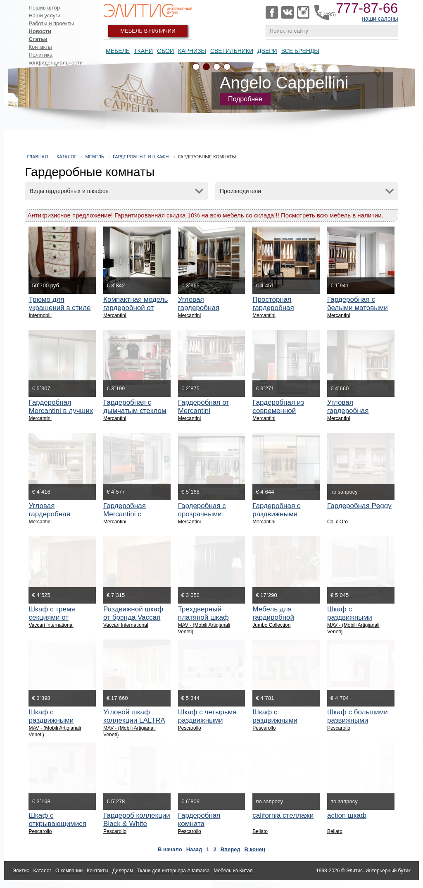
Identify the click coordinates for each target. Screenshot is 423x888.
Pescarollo (189, 728)
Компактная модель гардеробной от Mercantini (135, 308)
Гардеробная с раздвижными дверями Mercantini (283, 514)
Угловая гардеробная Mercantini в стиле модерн (356, 415)
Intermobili (40, 315)
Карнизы (192, 51)
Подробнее (245, 99)
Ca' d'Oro (337, 522)
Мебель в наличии (147, 31)
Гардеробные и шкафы (141, 156)
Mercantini (114, 315)
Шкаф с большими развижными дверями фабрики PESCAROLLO (357, 724)
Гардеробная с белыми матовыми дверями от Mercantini (357, 312)
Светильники (231, 51)
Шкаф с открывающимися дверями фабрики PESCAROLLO (58, 828)
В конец (255, 849)
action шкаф (346, 815)
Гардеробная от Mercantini (203, 407)
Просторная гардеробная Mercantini (273, 308)
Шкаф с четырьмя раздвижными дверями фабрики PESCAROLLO (207, 724)
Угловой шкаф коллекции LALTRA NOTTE (134, 720)
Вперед (230, 849)
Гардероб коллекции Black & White (136, 820)
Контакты (40, 47)
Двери (267, 51)
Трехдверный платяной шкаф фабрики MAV (203, 617)
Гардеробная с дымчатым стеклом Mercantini (134, 411)
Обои (165, 51)
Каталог (67, 156)
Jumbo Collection (271, 625)
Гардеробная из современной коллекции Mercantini (278, 415)
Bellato (260, 831)
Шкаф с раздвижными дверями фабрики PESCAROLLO (281, 724)
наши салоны (380, 18)
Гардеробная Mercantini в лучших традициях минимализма (61, 415)
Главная (37, 156)
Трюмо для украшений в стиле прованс (59, 308)
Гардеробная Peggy (359, 506)
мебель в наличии (356, 215)
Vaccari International (51, 625)
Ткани (143, 51)
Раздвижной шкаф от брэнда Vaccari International (133, 617)
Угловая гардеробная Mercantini (198, 308)
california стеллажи (283, 815)
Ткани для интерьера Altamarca (173, 871)
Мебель (118, 51)
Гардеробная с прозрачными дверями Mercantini (209, 514)
